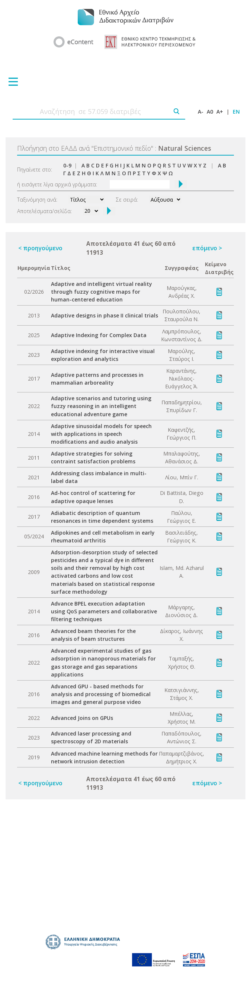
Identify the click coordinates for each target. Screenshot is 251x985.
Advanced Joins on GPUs (82, 717)
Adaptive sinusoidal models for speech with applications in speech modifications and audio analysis (101, 434)
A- (200, 111)
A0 (210, 111)
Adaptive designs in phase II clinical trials (104, 315)
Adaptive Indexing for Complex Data (99, 335)
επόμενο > (207, 248)
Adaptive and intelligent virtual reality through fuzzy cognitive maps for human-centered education (101, 291)
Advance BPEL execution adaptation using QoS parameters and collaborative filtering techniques (104, 611)
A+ (219, 111)
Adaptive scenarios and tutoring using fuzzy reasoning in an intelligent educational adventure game (101, 406)
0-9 (67, 165)
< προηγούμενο (40, 248)
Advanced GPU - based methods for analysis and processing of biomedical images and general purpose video (101, 694)
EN (236, 111)
